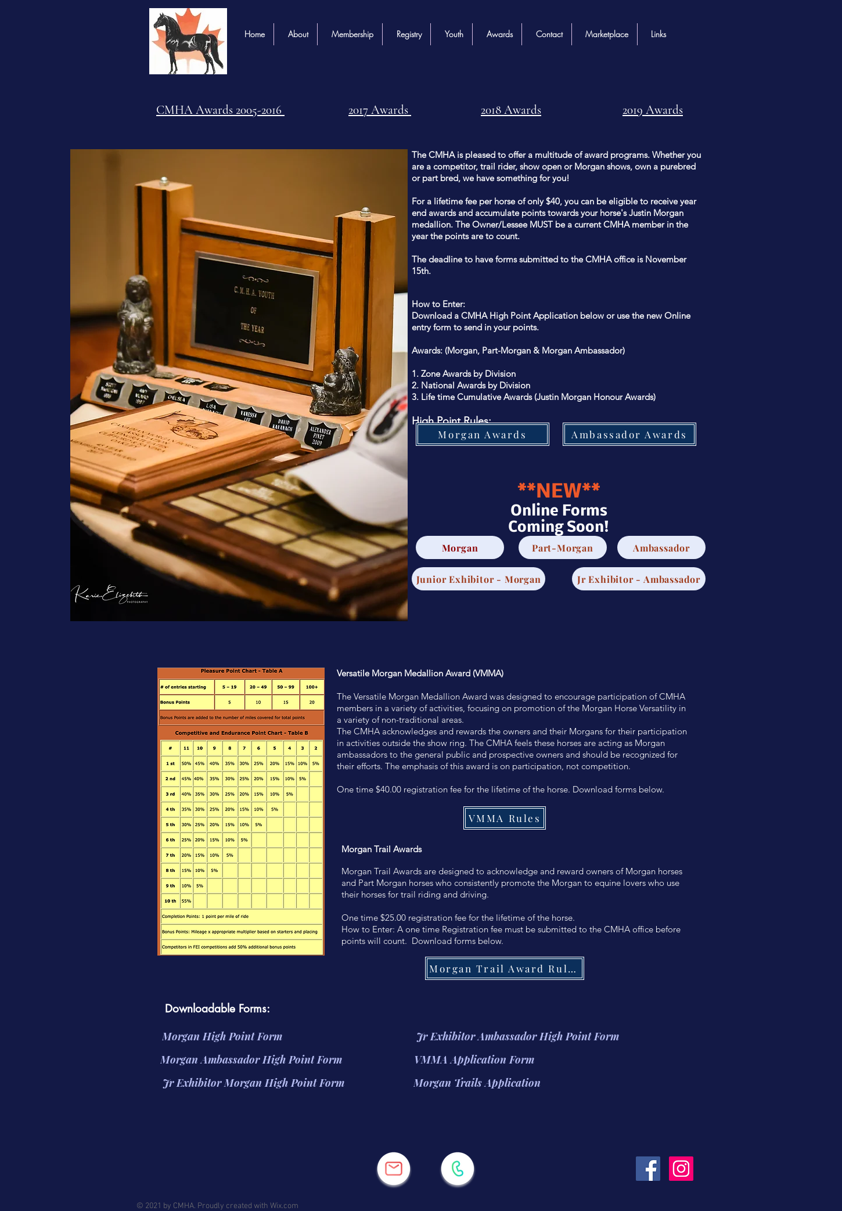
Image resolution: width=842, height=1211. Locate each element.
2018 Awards (511, 110)
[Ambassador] (661, 547)
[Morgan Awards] (482, 434)
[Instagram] (681, 1168)
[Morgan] (460, 547)
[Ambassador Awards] (629, 434)
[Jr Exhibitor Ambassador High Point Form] (517, 1036)
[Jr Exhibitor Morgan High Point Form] (253, 1082)
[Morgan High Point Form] (221, 1036)
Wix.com (284, 1206)
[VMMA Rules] (504, 818)
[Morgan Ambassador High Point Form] (251, 1059)
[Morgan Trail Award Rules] (504, 968)
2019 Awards (652, 110)
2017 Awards (379, 110)
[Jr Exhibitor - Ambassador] (639, 578)
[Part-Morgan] (563, 547)
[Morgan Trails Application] (477, 1082)
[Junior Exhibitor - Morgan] (478, 578)
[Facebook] (648, 1168)
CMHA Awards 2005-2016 (220, 110)
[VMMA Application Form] (474, 1059)
